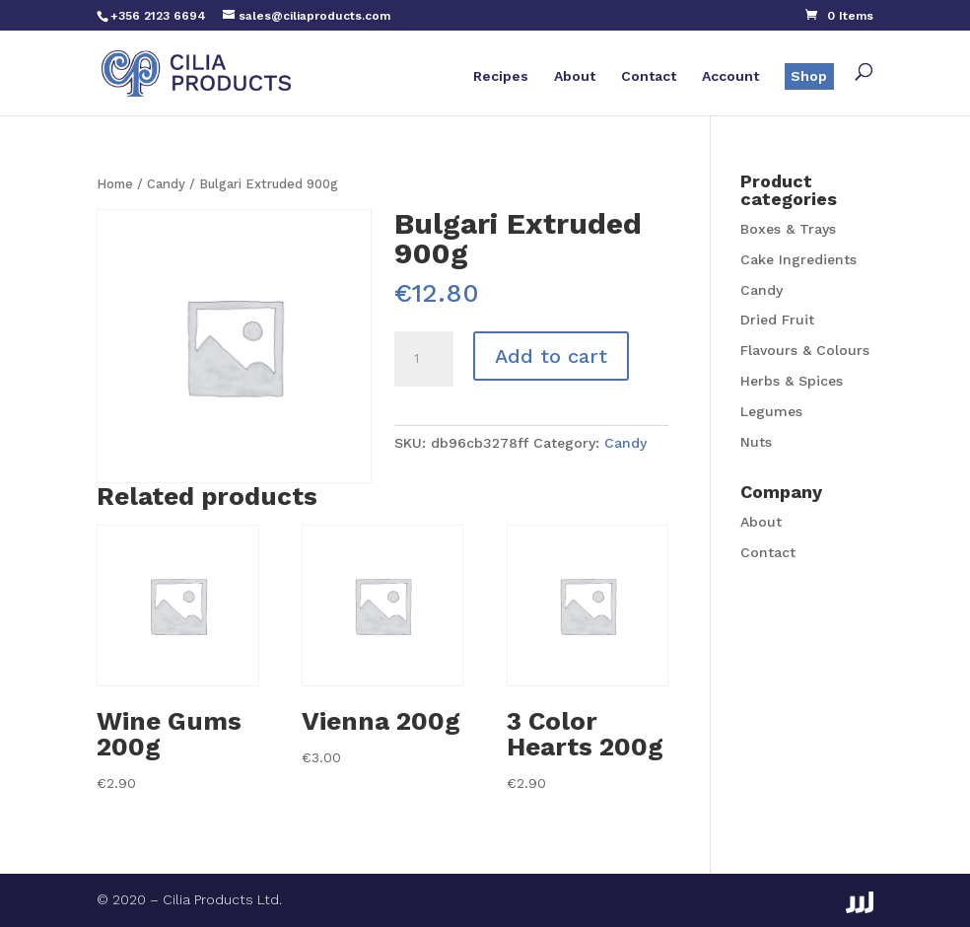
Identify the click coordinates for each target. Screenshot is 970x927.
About (574, 76)
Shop (809, 76)
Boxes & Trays (788, 229)
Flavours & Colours (804, 350)
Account (730, 76)
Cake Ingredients (798, 259)
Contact (648, 76)
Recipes (500, 76)
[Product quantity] (423, 359)
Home (115, 184)
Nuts (756, 442)
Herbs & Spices (791, 381)
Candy (166, 184)
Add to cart (551, 356)
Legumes (771, 411)
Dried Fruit (777, 319)
